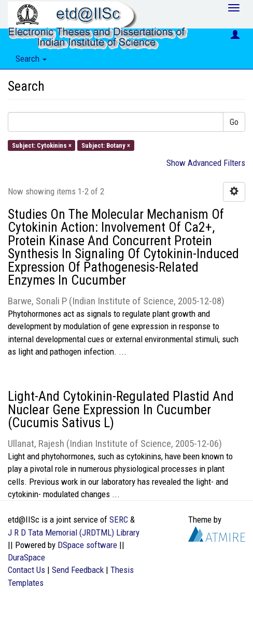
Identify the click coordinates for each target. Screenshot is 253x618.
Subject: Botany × (105, 145)
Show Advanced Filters (205, 163)
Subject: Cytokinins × (42, 145)
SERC (118, 519)
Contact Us (26, 570)
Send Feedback (78, 570)
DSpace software (87, 545)
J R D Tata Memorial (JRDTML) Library (73, 532)
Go (234, 122)
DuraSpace (26, 557)
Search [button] (31, 58)
